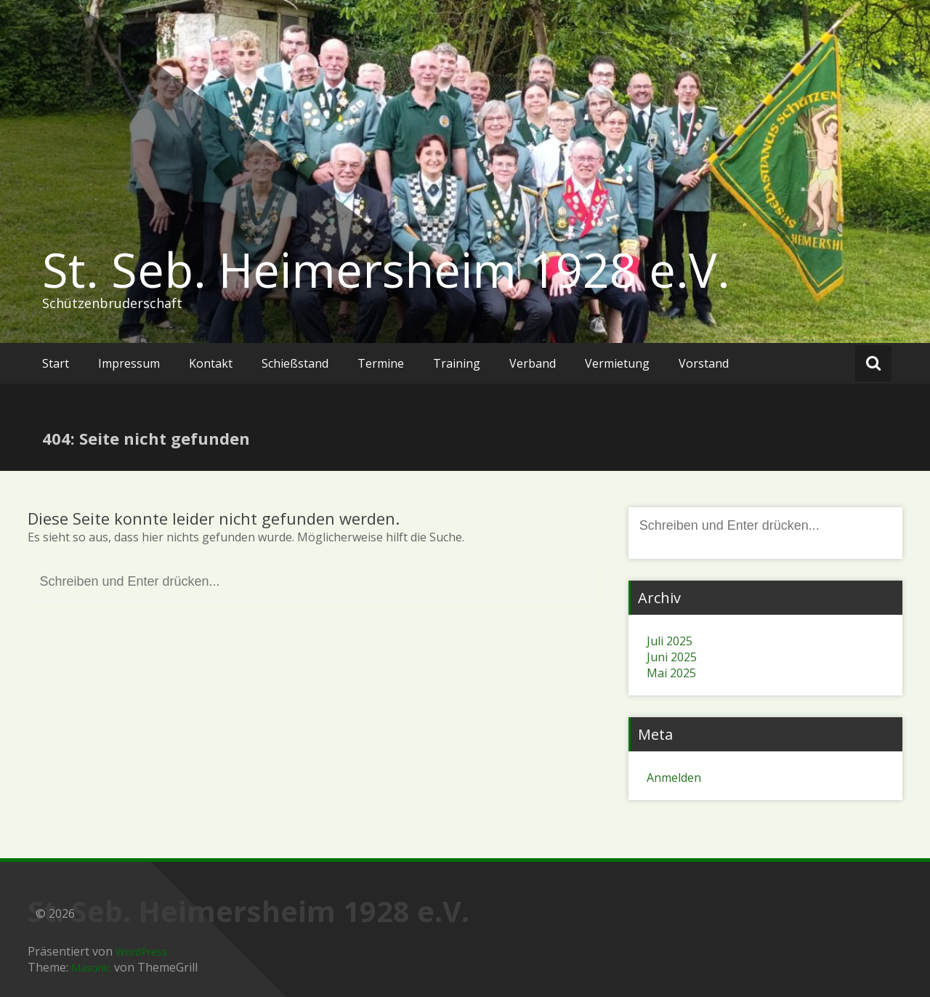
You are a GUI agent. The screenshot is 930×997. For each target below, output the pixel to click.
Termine (380, 363)
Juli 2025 (669, 641)
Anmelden (674, 778)
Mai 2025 (671, 673)
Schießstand (295, 363)
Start (55, 363)
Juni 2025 (672, 657)
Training (456, 363)
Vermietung (617, 363)
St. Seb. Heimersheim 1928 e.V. (386, 270)
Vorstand (704, 363)
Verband (532, 363)
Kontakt (210, 363)
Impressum (129, 363)
